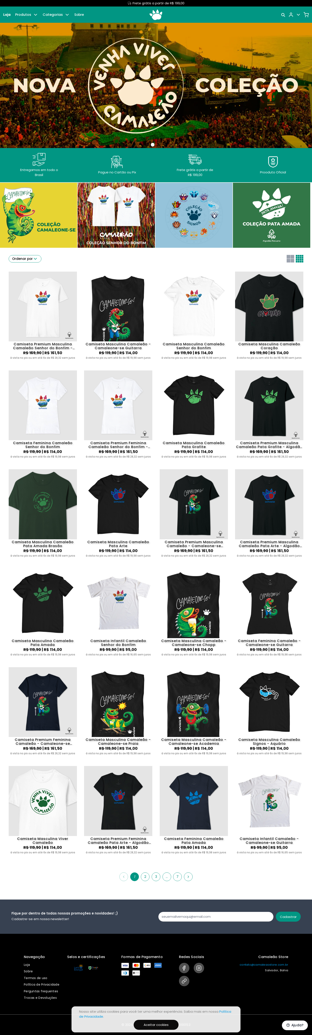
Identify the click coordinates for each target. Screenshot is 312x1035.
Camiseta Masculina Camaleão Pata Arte (118, 544)
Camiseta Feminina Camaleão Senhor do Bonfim (43, 445)
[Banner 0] (152, 145)
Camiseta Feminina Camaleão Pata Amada (194, 841)
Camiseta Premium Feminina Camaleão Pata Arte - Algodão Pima (118, 841)
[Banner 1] (158, 145)
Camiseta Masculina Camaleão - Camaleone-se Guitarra (118, 346)
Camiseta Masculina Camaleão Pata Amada (43, 643)
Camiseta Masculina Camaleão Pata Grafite (194, 445)
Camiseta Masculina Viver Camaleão (42, 841)
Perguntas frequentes (41, 991)
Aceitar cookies (156, 1024)
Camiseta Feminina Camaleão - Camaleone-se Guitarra (269, 643)
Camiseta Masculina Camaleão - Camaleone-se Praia (118, 742)
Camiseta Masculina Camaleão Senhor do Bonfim (194, 346)
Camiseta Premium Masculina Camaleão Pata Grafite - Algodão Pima (269, 445)
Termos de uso (35, 978)
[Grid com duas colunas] (290, 258)
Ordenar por (25, 258)
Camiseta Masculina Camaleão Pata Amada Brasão (43, 544)
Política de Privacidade (41, 984)
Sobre (79, 14)
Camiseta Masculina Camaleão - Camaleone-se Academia (193, 742)
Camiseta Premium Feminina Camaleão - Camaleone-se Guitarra (43, 742)
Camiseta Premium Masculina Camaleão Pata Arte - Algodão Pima (269, 544)
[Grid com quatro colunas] (299, 258)
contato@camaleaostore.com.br (264, 965)
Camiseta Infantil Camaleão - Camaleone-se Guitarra (269, 841)
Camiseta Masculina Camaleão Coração (269, 346)
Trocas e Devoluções (40, 998)
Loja (7, 14)
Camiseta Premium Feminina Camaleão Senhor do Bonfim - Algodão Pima (118, 445)
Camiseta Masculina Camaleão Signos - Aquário (269, 742)
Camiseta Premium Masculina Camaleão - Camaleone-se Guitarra (194, 544)
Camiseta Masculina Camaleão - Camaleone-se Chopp (193, 643)
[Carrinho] (306, 14)
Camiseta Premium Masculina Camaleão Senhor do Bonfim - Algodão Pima (43, 346)
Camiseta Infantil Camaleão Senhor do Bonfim (118, 643)
